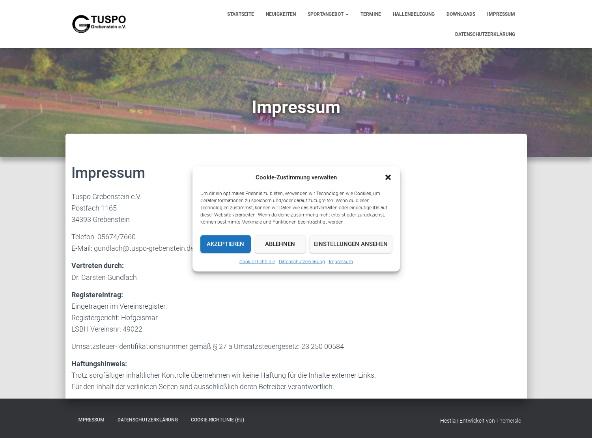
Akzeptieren (225, 244)
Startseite (240, 14)
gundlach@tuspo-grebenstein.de (144, 248)
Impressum (341, 261)
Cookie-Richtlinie (257, 261)
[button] (388, 177)
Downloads (460, 14)
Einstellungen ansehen (351, 244)
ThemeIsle (508, 420)
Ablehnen (280, 244)
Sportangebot (328, 14)
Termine (370, 14)
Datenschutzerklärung (302, 261)
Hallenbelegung (414, 14)
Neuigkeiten (281, 14)
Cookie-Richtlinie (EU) (217, 420)
